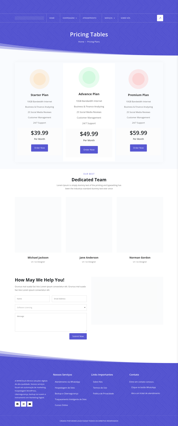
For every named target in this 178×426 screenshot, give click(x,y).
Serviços (108, 18)
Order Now (39, 147)
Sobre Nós (125, 18)
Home (52, 18)
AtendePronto (89, 18)
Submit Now (78, 336)
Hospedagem (69, 18)
